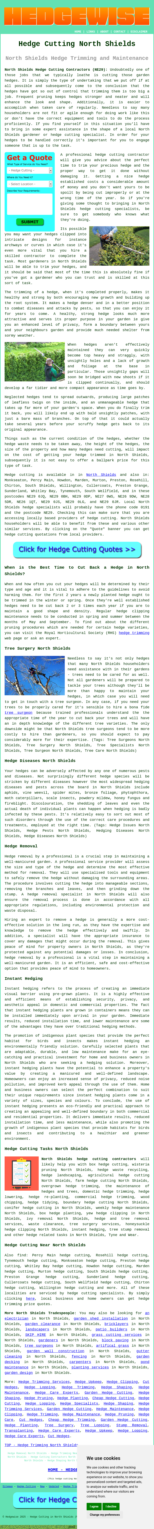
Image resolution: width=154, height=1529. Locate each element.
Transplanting (19, 1431)
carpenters (80, 1362)
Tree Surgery (59, 1425)
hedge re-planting (48, 1197)
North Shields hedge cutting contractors (89, 1159)
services (31, 529)
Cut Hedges (31, 1420)
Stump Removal (131, 1425)
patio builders (111, 1329)
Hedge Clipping (122, 1382)
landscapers (37, 1329)
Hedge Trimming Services (44, 1382)
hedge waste (17, 444)
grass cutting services (117, 1335)
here (30, 1299)
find (21, 1255)
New (42, 1486)
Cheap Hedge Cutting (113, 1398)
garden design (19, 1373)
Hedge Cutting (26, 1486)
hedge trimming (134, 633)
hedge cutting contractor (122, 155)
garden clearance (42, 1324)
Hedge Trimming (78, 1387)
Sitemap (8, 1486)
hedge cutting (134, 1175)
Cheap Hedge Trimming (71, 1420)
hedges (51, 234)
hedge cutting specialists (109, 209)
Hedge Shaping (116, 1387)
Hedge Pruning (38, 1398)
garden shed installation (101, 1319)
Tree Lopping (95, 1425)
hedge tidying (42, 1202)
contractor (35, 256)
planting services (90, 1367)
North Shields (101, 475)
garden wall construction (55, 1351)
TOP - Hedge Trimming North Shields (41, 1445)
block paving (115, 1340)
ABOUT (104, 31)
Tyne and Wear (123, 1235)
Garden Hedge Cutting (108, 1393)
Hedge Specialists (79, 1404)
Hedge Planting (72, 1398)
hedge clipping (112, 1213)
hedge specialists (41, 507)
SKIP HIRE (35, 1335)
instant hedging (32, 1010)
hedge (126, 166)
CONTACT (120, 31)
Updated (54, 1486)
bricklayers (116, 1324)
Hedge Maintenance (115, 1409)
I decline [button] (111, 1506)
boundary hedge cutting (88, 1202)
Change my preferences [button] (105, 1514)
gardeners (48, 1340)
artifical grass (112, 1346)
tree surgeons (38, 1346)
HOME (78, 31)
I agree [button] (94, 1506)
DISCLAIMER (139, 31)
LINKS (90, 31)
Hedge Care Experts (56, 1393)
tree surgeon (18, 713)
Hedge (10, 475)
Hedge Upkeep (88, 1382)
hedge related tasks (46, 1235)
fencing (79, 1357)
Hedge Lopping (39, 1387)
